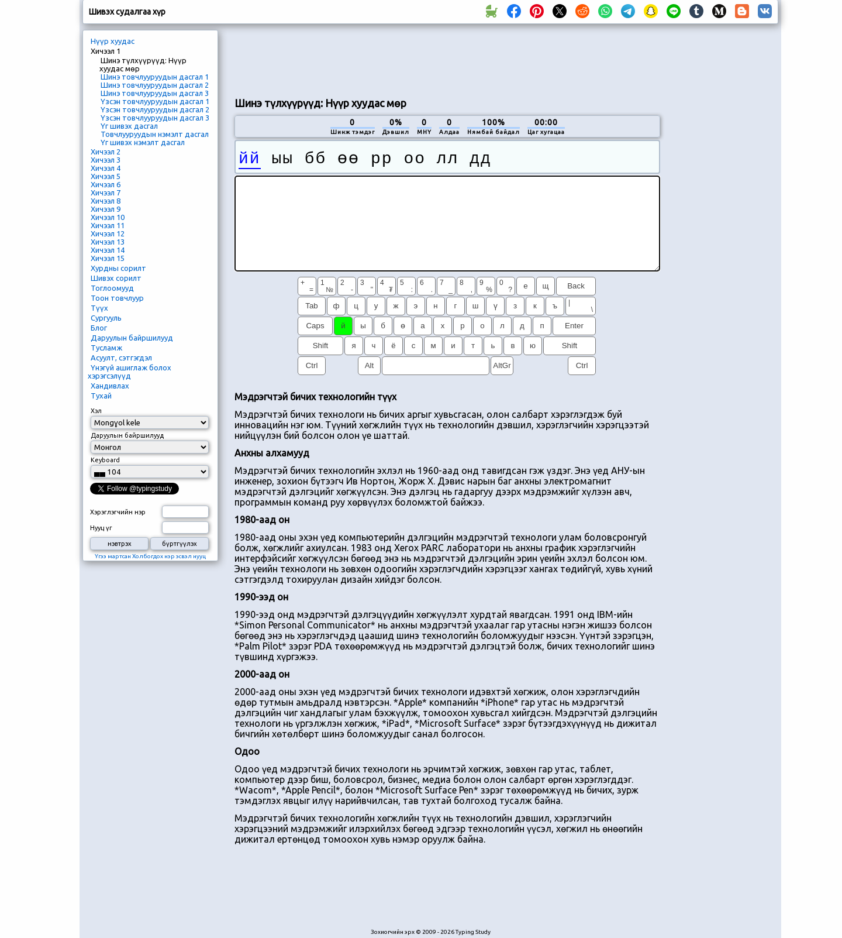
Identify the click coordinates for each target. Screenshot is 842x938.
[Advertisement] (447, 59)
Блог (99, 328)
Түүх (99, 308)
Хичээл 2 (105, 151)
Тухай (101, 395)
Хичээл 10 (108, 217)
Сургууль (106, 318)
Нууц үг (101, 527)
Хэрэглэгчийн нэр (118, 512)
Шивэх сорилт (116, 278)
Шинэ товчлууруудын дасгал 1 (155, 77)
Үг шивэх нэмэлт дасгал (143, 142)
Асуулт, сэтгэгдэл (121, 357)
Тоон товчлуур (117, 298)
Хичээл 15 (108, 258)
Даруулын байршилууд (132, 338)
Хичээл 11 (108, 225)
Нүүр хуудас (112, 41)
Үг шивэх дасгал (129, 126)
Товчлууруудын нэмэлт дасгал (155, 134)
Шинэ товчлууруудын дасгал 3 (155, 93)
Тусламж (106, 347)
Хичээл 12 (108, 233)
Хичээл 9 (105, 209)
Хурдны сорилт (118, 268)
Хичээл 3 (105, 160)
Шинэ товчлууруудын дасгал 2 (155, 85)
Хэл (96, 410)
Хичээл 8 (105, 201)
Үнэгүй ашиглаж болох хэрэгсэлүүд (129, 371)
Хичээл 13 (108, 242)
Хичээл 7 (105, 192)
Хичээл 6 (105, 184)
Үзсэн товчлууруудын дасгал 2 (155, 109)
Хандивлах (110, 386)
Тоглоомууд (112, 288)
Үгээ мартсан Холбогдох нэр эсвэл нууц (150, 556)
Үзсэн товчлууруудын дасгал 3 (155, 118)
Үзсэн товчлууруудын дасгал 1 (155, 101)
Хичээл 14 (108, 250)
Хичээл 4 (105, 168)
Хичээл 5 (105, 176)
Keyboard (105, 459)
